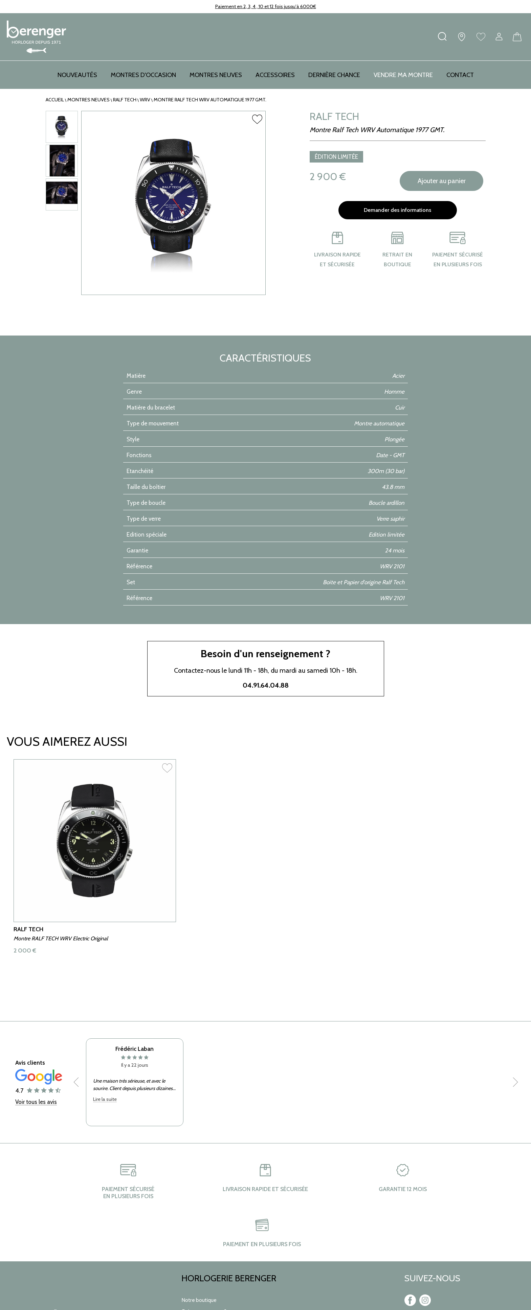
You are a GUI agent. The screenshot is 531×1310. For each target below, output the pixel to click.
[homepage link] (36, 37)
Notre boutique (199, 1300)
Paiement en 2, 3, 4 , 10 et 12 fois (249, 6)
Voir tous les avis (36, 1144)
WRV (145, 100)
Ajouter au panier (441, 181)
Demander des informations (397, 210)
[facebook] (410, 1304)
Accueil (55, 100)
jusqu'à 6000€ (299, 6)
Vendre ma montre (403, 75)
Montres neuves (88, 100)
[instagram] (425, 1304)
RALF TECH (124, 100)
